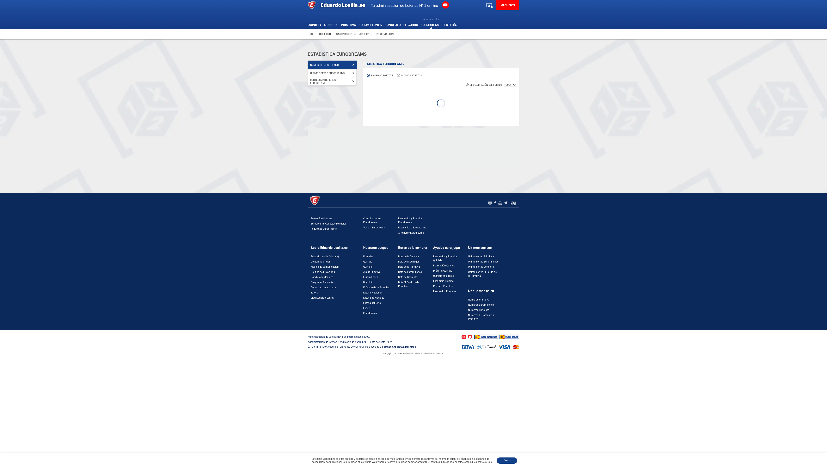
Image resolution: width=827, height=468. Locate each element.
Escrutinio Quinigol (443, 281)
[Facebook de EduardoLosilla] (495, 203)
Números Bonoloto (478, 310)
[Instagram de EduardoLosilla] (490, 203)
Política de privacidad (323, 272)
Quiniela (367, 261)
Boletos (325, 34)
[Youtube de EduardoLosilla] (500, 203)
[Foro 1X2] (513, 203)
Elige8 (366, 308)
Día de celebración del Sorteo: (484, 85)
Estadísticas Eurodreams (412, 227)
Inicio (312, 34)
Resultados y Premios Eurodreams (410, 220)
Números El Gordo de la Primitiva (481, 317)
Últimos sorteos (411, 75)
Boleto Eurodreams (321, 218)
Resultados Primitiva (444, 291)
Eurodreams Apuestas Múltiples (328, 223)
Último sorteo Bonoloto (481, 266)
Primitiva (368, 256)
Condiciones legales (322, 277)
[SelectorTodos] (510, 85)
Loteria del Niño (372, 303)
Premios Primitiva (443, 286)
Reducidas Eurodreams (324, 228)
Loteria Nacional (372, 292)
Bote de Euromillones (410, 272)
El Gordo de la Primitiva (376, 287)
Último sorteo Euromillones (483, 261)
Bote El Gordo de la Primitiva (408, 284)
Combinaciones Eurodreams (372, 220)
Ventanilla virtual (320, 261)
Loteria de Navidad (373, 297)
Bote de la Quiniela (408, 256)
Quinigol (368, 266)
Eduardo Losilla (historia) (325, 256)
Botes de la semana (412, 248)
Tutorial (315, 292)
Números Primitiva (478, 299)
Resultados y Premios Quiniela (445, 258)
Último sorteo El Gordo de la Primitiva (482, 274)
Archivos (365, 34)
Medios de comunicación (325, 266)
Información (385, 34)
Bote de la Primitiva (409, 266)
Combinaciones (345, 34)
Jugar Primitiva (372, 272)
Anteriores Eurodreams (411, 232)
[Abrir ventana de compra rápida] (1, 331)
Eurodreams (370, 313)
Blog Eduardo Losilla (322, 297)
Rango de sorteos (382, 75)
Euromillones (370, 277)
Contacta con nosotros (323, 287)
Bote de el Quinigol (408, 261)
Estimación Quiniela (444, 265)
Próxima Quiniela (442, 270)
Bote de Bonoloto (407, 277)
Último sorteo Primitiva (481, 256)
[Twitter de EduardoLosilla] (506, 203)
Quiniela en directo (443, 275)
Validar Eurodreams (374, 227)
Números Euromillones (481, 304)
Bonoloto (368, 282)
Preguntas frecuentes (323, 282)
